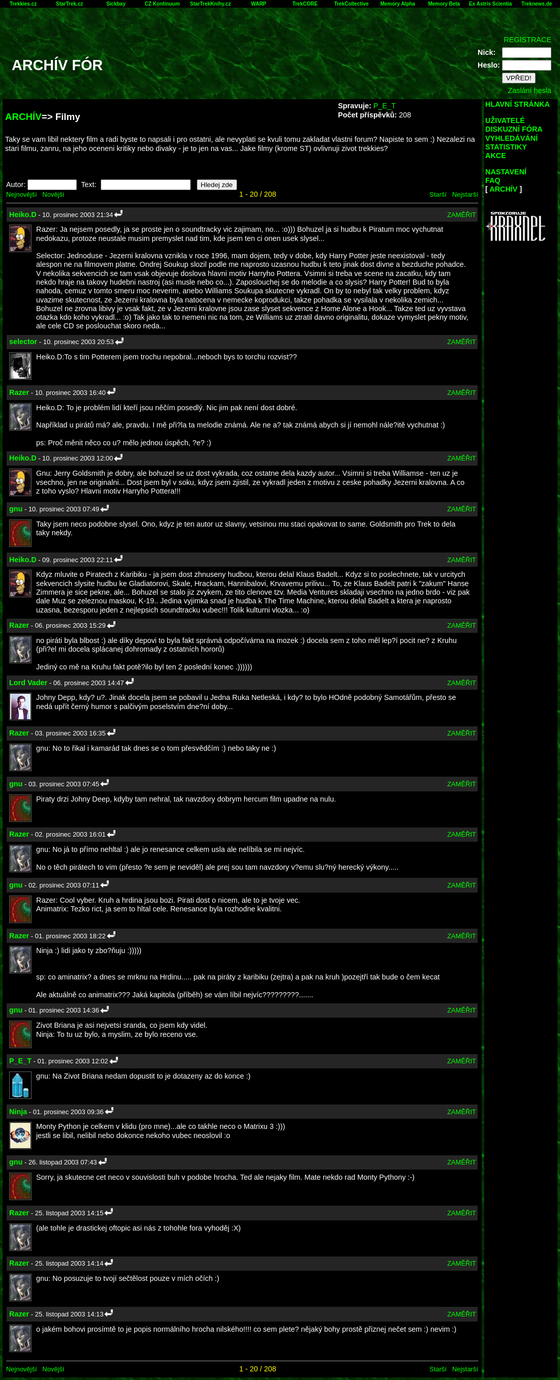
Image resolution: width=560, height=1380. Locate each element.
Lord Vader (28, 683)
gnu (15, 509)
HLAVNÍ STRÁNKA (517, 104)
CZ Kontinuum (162, 4)
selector (23, 342)
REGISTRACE (527, 40)
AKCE (495, 155)
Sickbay (116, 4)
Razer (19, 392)
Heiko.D (23, 214)
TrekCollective (351, 4)
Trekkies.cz (23, 4)
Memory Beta (444, 4)
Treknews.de (536, 4)
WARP (259, 4)
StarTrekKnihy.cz (210, 4)
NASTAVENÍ (505, 172)
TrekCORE (304, 4)
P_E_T (384, 106)
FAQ (492, 180)
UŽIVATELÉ (505, 120)
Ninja (18, 1112)
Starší (438, 194)
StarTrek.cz (69, 4)
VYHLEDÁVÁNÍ (511, 138)
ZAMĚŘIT (461, 215)
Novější (53, 194)
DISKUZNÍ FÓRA (514, 129)
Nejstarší (465, 194)
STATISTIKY (506, 147)
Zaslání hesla (529, 90)
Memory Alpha (398, 4)
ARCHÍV (23, 116)
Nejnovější (21, 194)
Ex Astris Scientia (490, 4)
